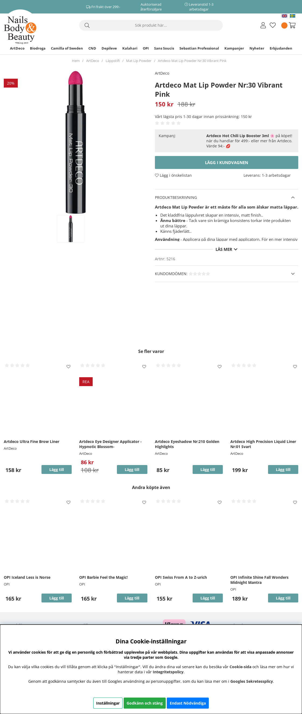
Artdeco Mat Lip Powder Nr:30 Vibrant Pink (192, 60)
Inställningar (108, 703)
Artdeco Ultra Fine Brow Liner (31, 441)
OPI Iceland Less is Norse (27, 577)
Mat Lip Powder (138, 60)
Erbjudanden (281, 48)
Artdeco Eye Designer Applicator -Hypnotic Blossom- (110, 444)
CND (92, 48)
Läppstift (113, 60)
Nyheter (256, 48)
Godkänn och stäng (145, 703)
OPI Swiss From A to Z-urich (181, 577)
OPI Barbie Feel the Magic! (103, 577)
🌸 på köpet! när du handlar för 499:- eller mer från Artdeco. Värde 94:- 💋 (249, 140)
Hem (76, 60)
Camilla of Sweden (67, 48)
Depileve (109, 48)
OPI (146, 48)
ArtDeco (17, 48)
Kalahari (129, 48)
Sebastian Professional (199, 48)
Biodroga (38, 48)
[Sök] (151, 25)
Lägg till (56, 469)
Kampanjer (234, 48)
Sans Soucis (164, 48)
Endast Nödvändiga (188, 703)
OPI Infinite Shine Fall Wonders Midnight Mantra (259, 580)
